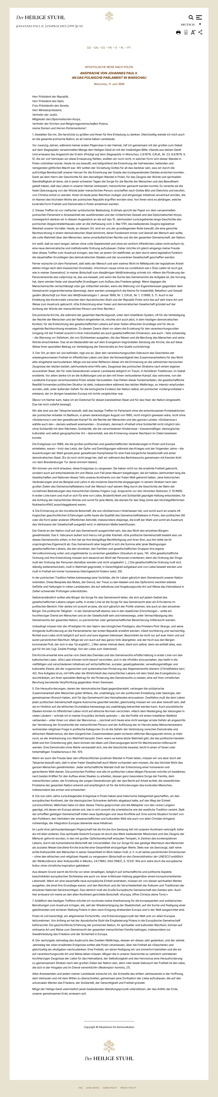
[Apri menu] (198, 17)
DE (89, 47)
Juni (79, 26)
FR (110, 47)
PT (129, 47)
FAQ (80, 1088)
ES (103, 47)
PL (122, 47)
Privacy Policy (128, 1088)
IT (116, 47)
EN (96, 47)
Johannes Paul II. (30, 26)
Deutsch (189, 25)
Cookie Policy (110, 1088)
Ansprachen (56, 26)
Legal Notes (92, 1088)
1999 (71, 26)
